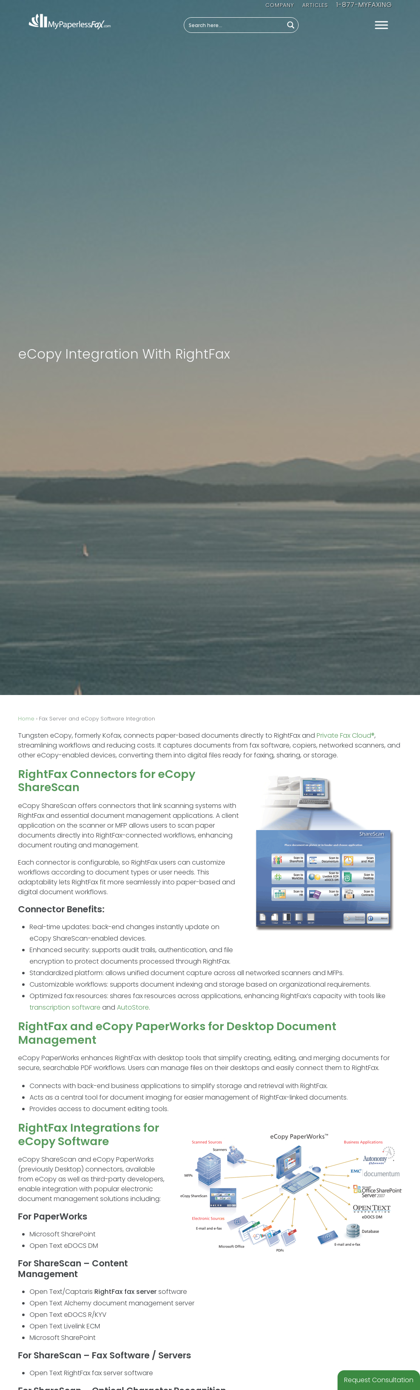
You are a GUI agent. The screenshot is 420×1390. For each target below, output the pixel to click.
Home (26, 718)
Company (279, 5)
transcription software (65, 1007)
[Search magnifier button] (290, 25)
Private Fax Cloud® (345, 735)
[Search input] (234, 25)
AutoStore (133, 1007)
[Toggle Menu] (381, 25)
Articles (315, 5)
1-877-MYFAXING (364, 4)
